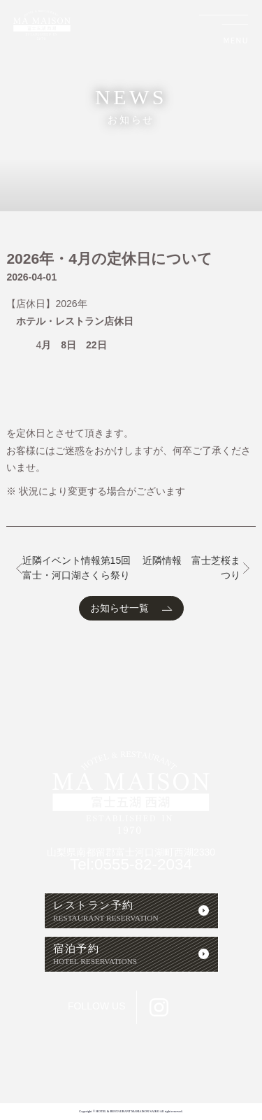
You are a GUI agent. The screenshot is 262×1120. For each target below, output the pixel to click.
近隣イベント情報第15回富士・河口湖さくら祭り (76, 568)
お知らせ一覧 (119, 608)
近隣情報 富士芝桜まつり (191, 568)
